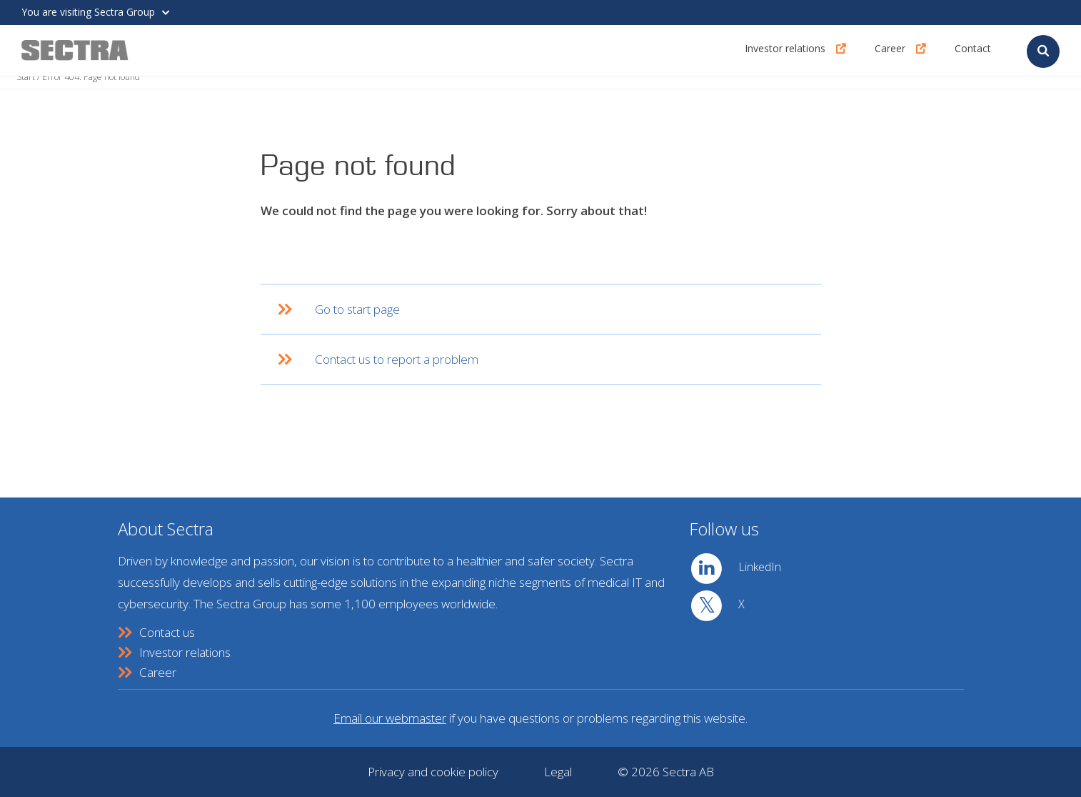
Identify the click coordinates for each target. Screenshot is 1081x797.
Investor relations (785, 49)
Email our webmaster (389, 718)
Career (890, 49)
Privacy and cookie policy (433, 771)
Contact (973, 49)
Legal (558, 771)
